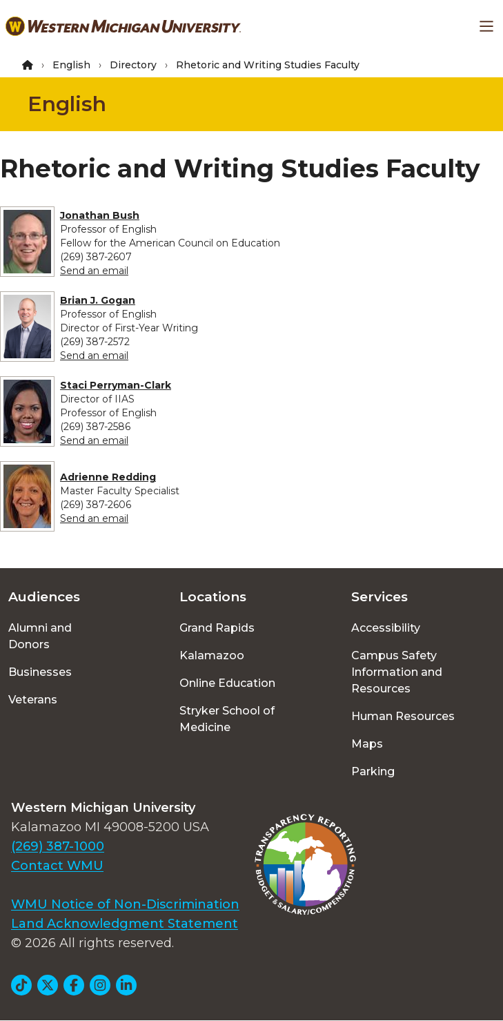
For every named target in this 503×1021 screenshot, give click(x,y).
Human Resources (403, 716)
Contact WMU (57, 865)
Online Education (227, 683)
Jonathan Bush (99, 215)
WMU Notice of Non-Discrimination (125, 904)
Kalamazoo (211, 655)
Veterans (32, 699)
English (71, 65)
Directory (133, 65)
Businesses (40, 672)
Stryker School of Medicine (227, 719)
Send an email (94, 270)
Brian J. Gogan (97, 300)
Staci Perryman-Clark (115, 385)
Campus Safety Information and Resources (396, 672)
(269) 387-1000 (57, 846)
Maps (367, 743)
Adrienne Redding (108, 477)
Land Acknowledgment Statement (124, 923)
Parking (373, 771)
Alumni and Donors (40, 636)
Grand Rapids (217, 627)
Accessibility (385, 627)
